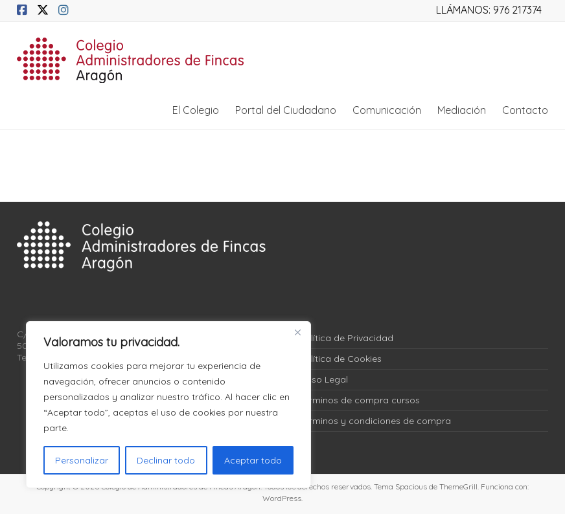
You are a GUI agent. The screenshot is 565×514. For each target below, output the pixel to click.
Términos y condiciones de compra (375, 421)
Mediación (461, 110)
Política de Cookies (340, 358)
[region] (168, 404)
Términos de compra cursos (359, 400)
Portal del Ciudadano (285, 110)
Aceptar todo (253, 460)
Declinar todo (166, 460)
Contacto (525, 110)
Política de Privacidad (346, 338)
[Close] (297, 332)
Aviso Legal (323, 379)
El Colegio (195, 110)
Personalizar (81, 460)
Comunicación (386, 110)
